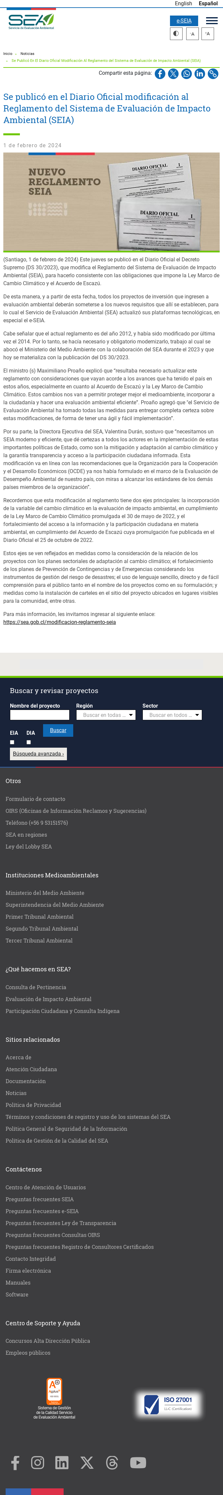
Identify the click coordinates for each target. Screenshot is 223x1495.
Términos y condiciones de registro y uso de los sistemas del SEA (88, 1116)
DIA (31, 733)
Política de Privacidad (33, 1104)
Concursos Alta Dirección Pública (48, 1340)
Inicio (7, 54)
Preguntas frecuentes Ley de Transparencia (61, 1222)
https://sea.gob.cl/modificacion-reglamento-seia (59, 622)
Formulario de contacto (35, 798)
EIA (14, 733)
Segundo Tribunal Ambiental (42, 928)
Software (17, 1294)
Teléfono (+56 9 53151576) (37, 822)
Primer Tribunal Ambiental (40, 916)
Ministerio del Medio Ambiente (45, 892)
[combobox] (106, 715)
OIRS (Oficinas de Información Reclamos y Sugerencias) (76, 810)
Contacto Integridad (31, 1258)
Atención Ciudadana (31, 1069)
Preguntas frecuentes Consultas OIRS (53, 1234)
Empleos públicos (28, 1352)
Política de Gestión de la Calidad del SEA (57, 1140)
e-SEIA (184, 21)
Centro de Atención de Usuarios (46, 1187)
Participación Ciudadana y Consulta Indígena (63, 1010)
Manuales (18, 1282)
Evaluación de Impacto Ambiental (48, 998)
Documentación (26, 1080)
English (183, 3)
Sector (150, 706)
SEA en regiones (26, 834)
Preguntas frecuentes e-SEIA (42, 1211)
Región (84, 706)
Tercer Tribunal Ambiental (39, 940)
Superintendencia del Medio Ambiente (55, 904)
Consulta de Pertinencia (36, 987)
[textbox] (103, 715)
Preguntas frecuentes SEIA (40, 1199)
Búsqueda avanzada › (38, 754)
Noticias (27, 54)
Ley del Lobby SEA (29, 846)
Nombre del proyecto (35, 706)
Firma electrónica (28, 1270)
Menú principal (212, 20)
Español (208, 3)
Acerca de (18, 1057)
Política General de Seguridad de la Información (66, 1128)
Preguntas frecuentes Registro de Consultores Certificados (80, 1246)
